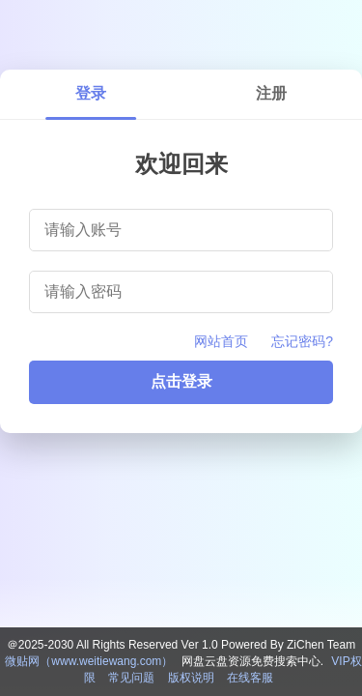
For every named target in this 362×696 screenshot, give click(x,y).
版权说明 (191, 677)
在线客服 (250, 677)
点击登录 (181, 381)
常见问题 (131, 677)
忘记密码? (302, 341)
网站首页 (221, 341)
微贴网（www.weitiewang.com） (89, 661)
